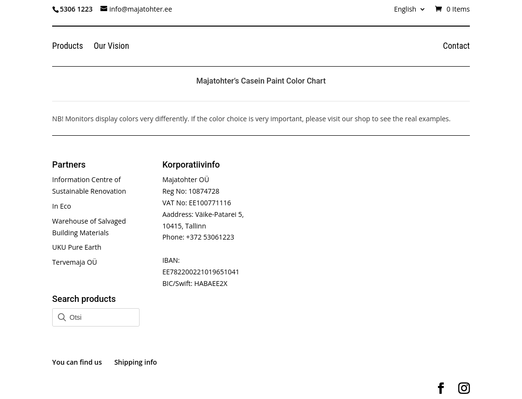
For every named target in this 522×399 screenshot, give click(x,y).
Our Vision (111, 47)
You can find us (77, 362)
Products (67, 47)
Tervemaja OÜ (74, 262)
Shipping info (135, 362)
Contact (456, 47)
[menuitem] (410, 12)
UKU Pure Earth (76, 247)
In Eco (61, 206)
